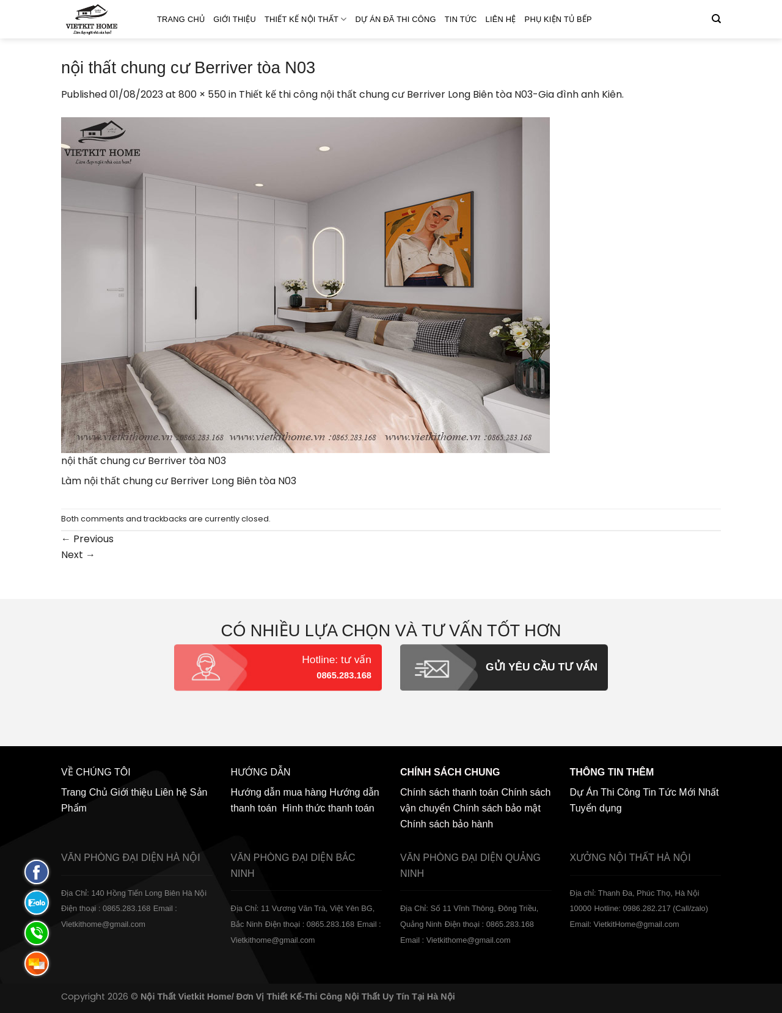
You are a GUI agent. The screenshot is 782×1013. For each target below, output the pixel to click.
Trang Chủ (181, 19)
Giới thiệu (234, 19)
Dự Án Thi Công (605, 792)
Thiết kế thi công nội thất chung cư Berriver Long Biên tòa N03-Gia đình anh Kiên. (431, 94)
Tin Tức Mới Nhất (680, 792)
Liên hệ (501, 19)
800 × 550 (202, 94)
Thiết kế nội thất (306, 19)
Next (78, 555)
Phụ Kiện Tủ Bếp (558, 19)
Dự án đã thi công (396, 19)
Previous (87, 539)
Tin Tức (461, 19)
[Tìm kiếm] (716, 19)
